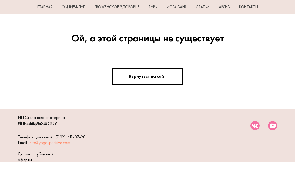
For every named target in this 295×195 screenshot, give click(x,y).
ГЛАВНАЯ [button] (44, 7)
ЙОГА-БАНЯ (177, 7)
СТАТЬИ (203, 7)
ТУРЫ (153, 7)
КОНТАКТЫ (248, 7)
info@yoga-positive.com (49, 142)
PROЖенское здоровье (117, 7)
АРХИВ (224, 7)
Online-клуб (73, 7)
